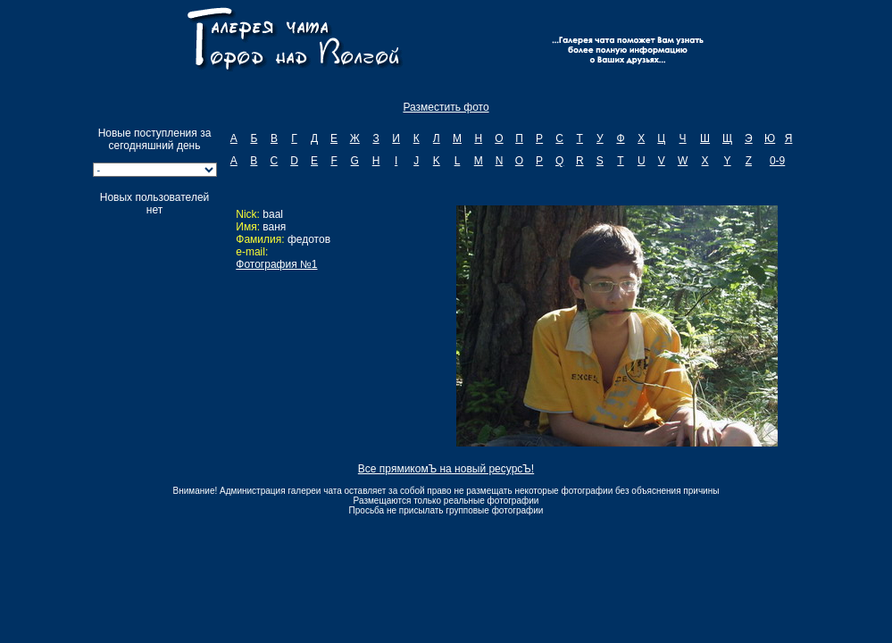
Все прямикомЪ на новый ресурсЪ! (446, 469)
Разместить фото (445, 107)
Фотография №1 (276, 264)
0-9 (777, 160)
